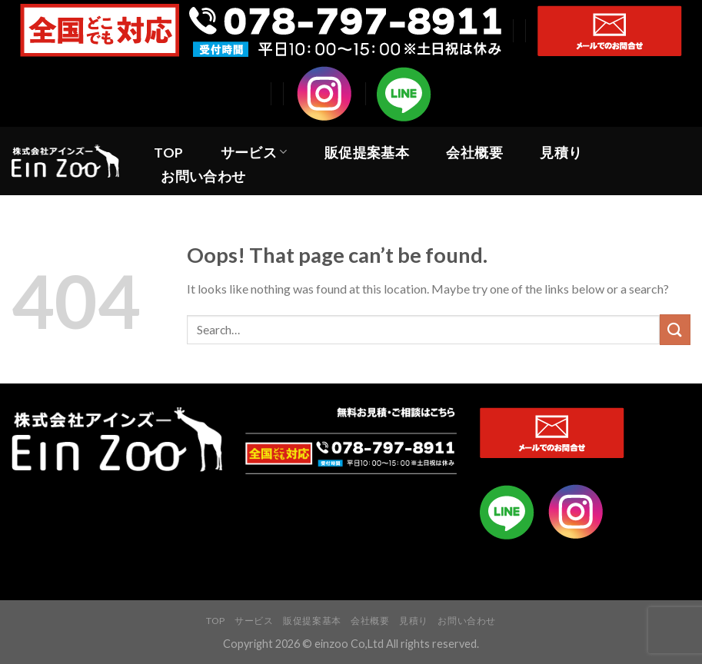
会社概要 (474, 152)
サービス (254, 152)
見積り (561, 152)
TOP (168, 152)
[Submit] (675, 329)
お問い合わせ (203, 176)
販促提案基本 (366, 152)
